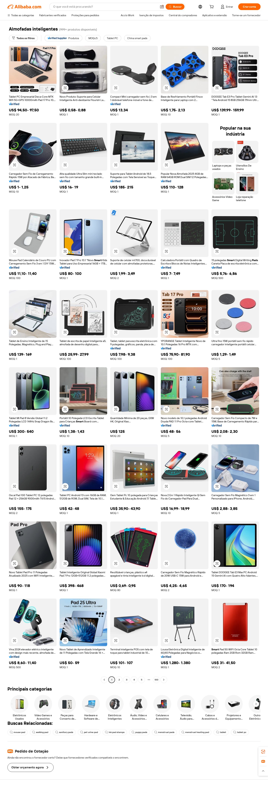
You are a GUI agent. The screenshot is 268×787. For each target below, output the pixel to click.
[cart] (212, 7)
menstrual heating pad (195, 732)
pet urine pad (89, 732)
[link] (263, 751)
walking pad (40, 732)
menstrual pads (164, 732)
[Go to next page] (163, 679)
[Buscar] (175, 7)
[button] (162, 6)
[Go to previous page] (104, 679)
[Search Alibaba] (105, 7)
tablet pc (239, 732)
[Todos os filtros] (23, 38)
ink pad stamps (115, 732)
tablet (221, 732)
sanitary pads (64, 732)
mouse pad (17, 732)
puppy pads (139, 732)
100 (156, 679)
